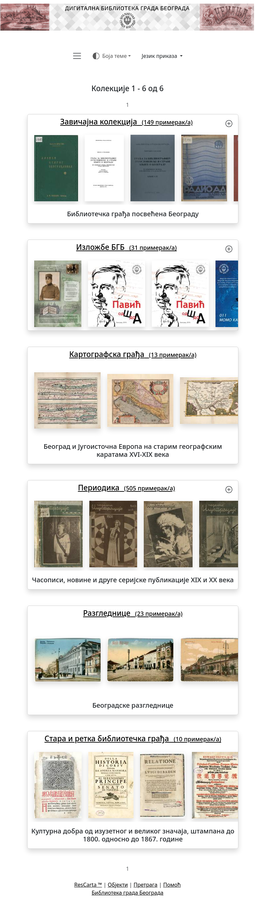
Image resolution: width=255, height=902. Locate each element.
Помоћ (172, 884)
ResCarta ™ (88, 884)
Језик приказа (160, 56)
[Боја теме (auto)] (111, 56)
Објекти (118, 884)
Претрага (145, 884)
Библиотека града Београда (127, 892)
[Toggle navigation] (77, 56)
